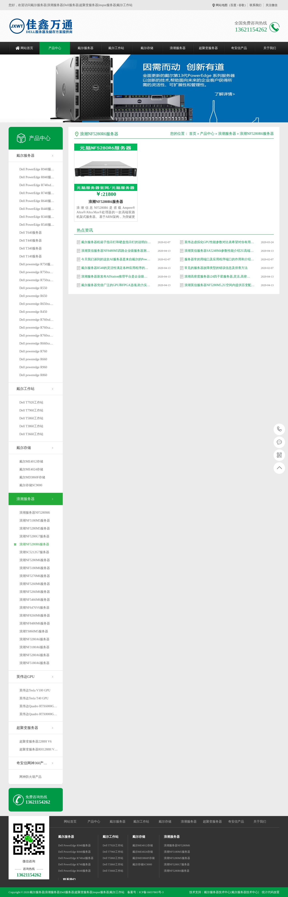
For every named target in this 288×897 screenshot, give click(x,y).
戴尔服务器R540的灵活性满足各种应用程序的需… (116, 268)
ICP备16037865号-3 (151, 892)
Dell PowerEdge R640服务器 (74, 870)
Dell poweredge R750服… (36, 264)
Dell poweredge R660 (33, 359)
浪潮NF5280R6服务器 (34, 544)
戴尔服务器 (85, 48)
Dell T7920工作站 (31, 402)
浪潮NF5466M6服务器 (34, 599)
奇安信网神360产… (31, 763)
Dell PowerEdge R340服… (36, 216)
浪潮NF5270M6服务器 (34, 576)
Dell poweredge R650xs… (36, 304)
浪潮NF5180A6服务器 (34, 663)
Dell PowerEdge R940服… (36, 169)
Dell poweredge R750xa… (36, 280)
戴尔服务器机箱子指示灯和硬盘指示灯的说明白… (116, 242)
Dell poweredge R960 (33, 367)
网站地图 (222, 5)
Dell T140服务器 (30, 256)
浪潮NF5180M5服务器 (34, 520)
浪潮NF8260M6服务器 (34, 615)
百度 (233, 5)
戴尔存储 (147, 48)
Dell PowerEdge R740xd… (36, 185)
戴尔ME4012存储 (31, 461)
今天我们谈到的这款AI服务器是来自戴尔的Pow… (115, 259)
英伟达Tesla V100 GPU (34, 690)
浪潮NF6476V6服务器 (34, 607)
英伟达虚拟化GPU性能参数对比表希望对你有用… (219, 242)
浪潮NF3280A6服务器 (34, 639)
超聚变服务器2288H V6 (35, 741)
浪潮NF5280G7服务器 (34, 536)
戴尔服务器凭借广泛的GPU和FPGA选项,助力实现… (116, 285)
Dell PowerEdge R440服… (36, 209)
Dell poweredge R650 (33, 296)
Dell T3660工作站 (31, 434)
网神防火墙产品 (30, 776)
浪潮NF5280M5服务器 (34, 528)
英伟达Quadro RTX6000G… (38, 706)
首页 (192, 133)
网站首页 (27, 48)
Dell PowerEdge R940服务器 (74, 845)
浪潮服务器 (178, 48)
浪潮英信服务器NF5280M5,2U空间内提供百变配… (219, 285)
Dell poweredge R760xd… (36, 319)
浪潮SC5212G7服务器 (34, 552)
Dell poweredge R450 (33, 311)
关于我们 (269, 48)
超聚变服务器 (208, 48)
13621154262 (280, 429)
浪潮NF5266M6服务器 (34, 591)
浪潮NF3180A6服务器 (34, 647)
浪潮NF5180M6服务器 (34, 568)
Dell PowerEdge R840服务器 (74, 851)
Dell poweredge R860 (33, 375)
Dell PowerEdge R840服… (36, 177)
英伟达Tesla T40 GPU (34, 698)
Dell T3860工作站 (31, 426)
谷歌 (241, 5)
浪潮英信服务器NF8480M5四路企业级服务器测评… (116, 250)
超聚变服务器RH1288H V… (38, 749)
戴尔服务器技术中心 (217, 892)
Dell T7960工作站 (31, 410)
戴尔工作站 (116, 48)
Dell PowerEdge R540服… (36, 224)
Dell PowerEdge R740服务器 (74, 864)
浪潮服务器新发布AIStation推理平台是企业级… (114, 276)
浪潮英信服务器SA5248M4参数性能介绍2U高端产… (219, 250)
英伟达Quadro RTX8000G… (38, 714)
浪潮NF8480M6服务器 (34, 623)
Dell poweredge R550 (33, 288)
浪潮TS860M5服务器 (33, 631)
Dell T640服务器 (30, 232)
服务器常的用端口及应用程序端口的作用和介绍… (219, 259)
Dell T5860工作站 (31, 418)
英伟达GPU (25, 677)
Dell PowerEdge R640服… (36, 201)
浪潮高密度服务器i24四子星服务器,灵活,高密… (217, 276)
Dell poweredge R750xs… (36, 272)
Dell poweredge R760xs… (36, 335)
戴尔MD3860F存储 (32, 477)
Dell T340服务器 (30, 248)
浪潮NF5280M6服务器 (34, 560)
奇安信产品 (239, 48)
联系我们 (255, 5)
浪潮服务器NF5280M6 (34, 512)
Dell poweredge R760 (33, 351)
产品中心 (55, 48)
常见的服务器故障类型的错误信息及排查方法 (216, 268)
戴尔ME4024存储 (31, 469)
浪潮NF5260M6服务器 (34, 584)
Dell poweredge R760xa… (36, 327)
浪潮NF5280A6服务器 (34, 655)
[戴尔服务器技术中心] (244, 892)
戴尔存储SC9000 (30, 485)
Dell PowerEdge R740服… (36, 193)
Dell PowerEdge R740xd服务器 (75, 858)
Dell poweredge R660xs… (36, 343)
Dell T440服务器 (30, 240)
